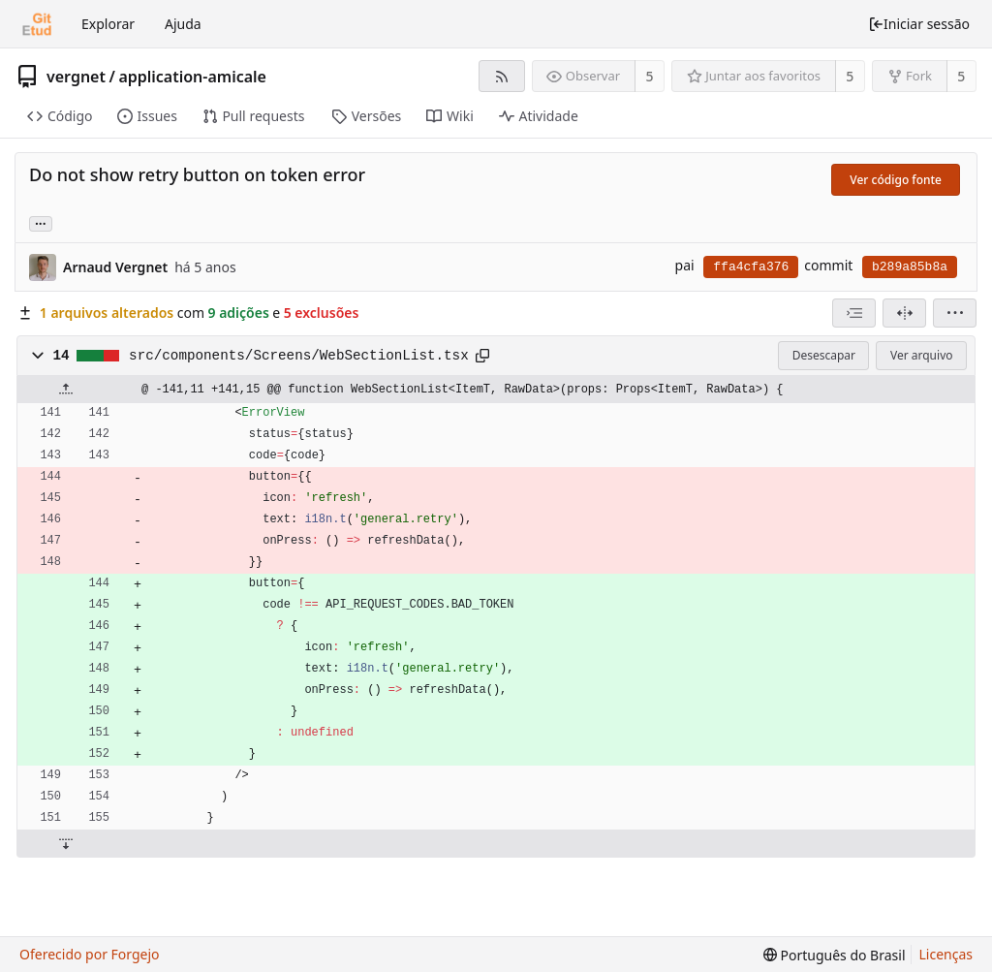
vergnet (76, 76)
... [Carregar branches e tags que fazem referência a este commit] (40, 222)
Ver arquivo (921, 355)
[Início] (37, 24)
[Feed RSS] (501, 76)
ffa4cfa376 (751, 267)
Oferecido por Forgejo (89, 954)
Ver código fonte (896, 180)
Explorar (108, 24)
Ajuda (183, 24)
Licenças (946, 954)
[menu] (954, 313)
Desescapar (823, 355)
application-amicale (192, 76)
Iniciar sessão (919, 24)
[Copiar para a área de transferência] (482, 355)
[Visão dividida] (904, 313)
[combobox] (854, 313)
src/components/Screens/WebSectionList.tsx (299, 355)
